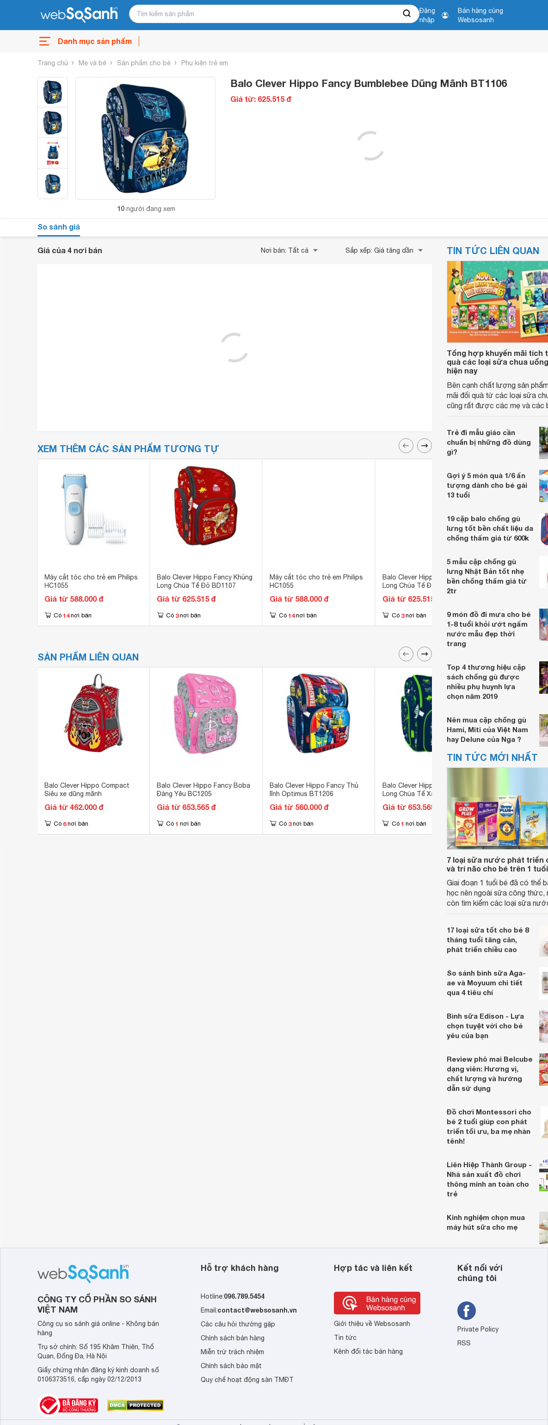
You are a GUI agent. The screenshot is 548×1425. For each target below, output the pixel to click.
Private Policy (478, 1329)
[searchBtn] (407, 14)
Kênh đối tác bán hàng (368, 1351)
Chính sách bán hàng (233, 1338)
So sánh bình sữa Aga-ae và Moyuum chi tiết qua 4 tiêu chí (486, 982)
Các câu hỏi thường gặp (238, 1324)
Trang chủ (52, 63)
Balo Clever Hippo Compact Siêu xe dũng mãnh (86, 789)
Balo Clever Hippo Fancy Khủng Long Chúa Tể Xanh (430, 789)
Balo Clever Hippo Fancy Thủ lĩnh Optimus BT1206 (314, 789)
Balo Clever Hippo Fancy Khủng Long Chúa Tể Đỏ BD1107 (204, 581)
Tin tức (345, 1337)
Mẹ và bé (92, 63)
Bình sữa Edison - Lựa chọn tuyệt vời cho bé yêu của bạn (485, 1025)
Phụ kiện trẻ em (204, 63)
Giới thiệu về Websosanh (372, 1323)
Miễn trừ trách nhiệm (232, 1352)
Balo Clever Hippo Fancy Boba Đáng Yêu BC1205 (203, 789)
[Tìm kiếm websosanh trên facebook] (466, 1310)
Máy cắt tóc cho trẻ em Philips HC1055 (91, 581)
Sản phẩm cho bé (144, 63)
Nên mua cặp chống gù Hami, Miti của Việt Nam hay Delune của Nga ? (487, 729)
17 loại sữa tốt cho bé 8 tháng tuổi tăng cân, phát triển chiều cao (488, 939)
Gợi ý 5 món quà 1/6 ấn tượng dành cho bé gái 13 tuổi (487, 485)
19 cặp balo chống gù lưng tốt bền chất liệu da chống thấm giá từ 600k (490, 528)
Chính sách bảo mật (231, 1365)
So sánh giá (58, 226)
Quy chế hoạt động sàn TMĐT (247, 1379)
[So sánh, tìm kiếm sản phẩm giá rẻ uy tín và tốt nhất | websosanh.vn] (79, 15)
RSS (464, 1343)
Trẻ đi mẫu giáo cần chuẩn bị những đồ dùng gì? (489, 442)
